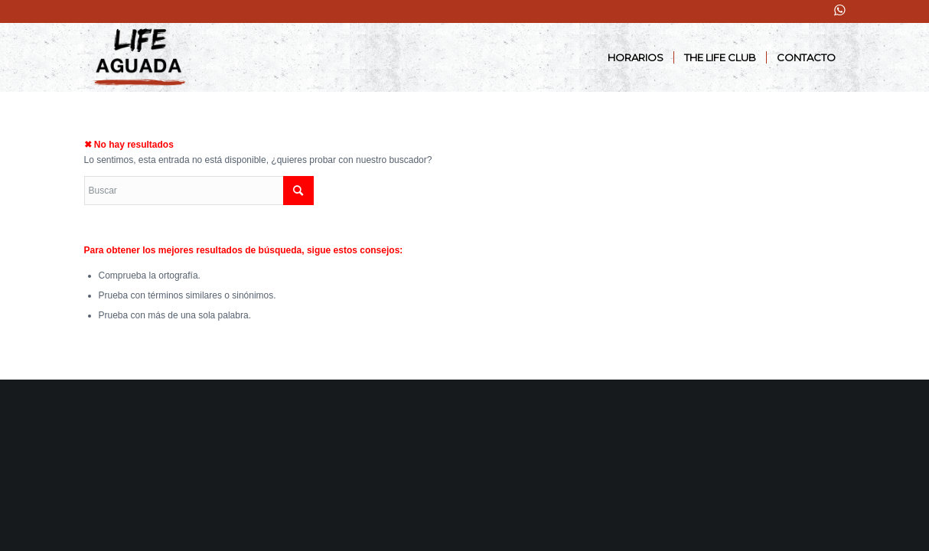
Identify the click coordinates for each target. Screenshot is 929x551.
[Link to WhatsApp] (840, 10)
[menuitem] (635, 57)
